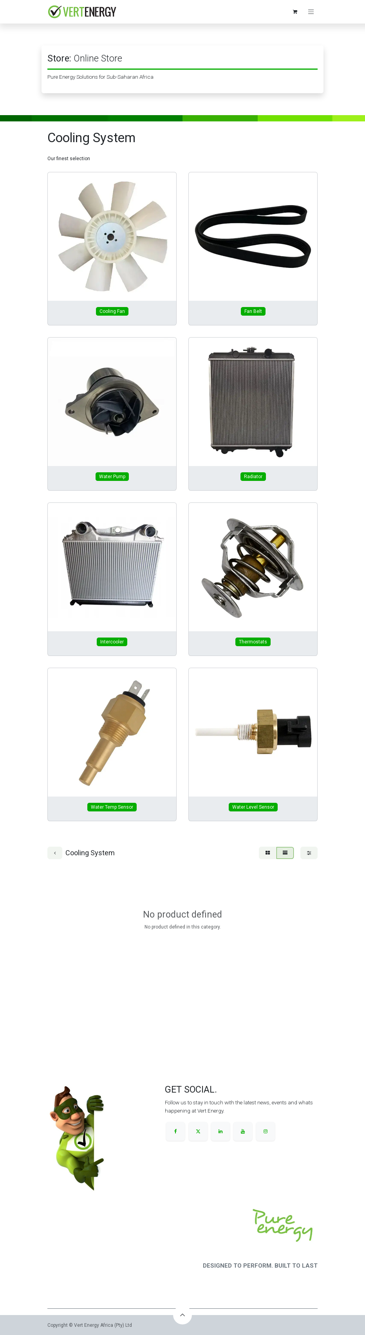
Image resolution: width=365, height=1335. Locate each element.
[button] (182, 1315)
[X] (198, 1131)
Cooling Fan (112, 311)
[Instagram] (265, 1131)
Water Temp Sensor (112, 807)
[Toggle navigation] (311, 12)
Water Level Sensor (253, 807)
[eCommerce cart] (295, 11)
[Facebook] (175, 1131)
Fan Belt (253, 311)
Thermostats (253, 642)
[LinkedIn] (220, 1131)
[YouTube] (242, 1131)
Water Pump (112, 476)
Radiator (253, 476)
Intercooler (112, 642)
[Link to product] (112, 236)
